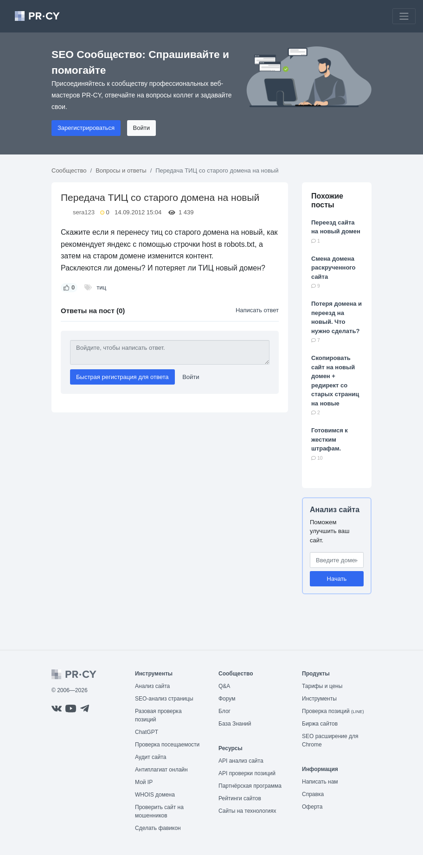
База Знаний (234, 723)
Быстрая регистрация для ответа (122, 376)
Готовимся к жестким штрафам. (329, 439)
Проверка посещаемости (167, 744)
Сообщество (69, 170)
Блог (224, 711)
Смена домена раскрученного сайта (333, 267)
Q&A (224, 686)
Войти (141, 127)
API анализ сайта (240, 761)
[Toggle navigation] (404, 16)
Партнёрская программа (250, 786)
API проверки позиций (247, 773)
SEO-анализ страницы (164, 698)
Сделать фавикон (158, 828)
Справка (313, 794)
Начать (337, 578)
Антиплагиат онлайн (161, 769)
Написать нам (320, 781)
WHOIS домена (155, 794)
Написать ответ (257, 310)
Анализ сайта (334, 510)
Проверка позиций (333, 711)
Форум (226, 698)
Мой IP (144, 782)
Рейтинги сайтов (239, 798)
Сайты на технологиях (247, 811)
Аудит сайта (150, 757)
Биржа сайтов (320, 723)
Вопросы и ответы (121, 170)
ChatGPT (146, 732)
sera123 (84, 212)
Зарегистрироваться (86, 127)
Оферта (312, 807)
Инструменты (319, 698)
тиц (101, 287)
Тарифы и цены (322, 686)
